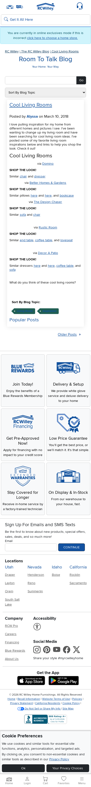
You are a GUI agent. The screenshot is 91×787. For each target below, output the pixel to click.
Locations (14, 561)
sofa (23, 215)
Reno (31, 583)
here (34, 196)
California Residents (47, 703)
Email (8, 541)
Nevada (34, 567)
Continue (71, 547)
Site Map (68, 708)
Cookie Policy (71, 703)
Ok (23, 768)
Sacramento (78, 583)
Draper (10, 575)
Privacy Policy (59, 759)
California (78, 567)
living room (25, 311)
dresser (40, 176)
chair (23, 176)
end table (26, 240)
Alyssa (32, 116)
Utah (9, 567)
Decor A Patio (48, 253)
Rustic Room (48, 227)
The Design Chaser (48, 202)
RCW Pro (11, 626)
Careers (11, 634)
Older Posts (67, 334)
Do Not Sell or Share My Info (39, 708)
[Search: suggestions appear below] (45, 20)
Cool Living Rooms (65, 51)
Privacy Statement (21, 703)
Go (81, 80)
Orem (9, 591)
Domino (48, 164)
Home (11, 699)
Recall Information (28, 699)
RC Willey (12, 51)
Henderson (36, 575)
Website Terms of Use (56, 699)
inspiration (49, 311)
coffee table (43, 240)
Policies (77, 699)
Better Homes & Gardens (47, 183)
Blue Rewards (15, 651)
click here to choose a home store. (52, 38)
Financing (12, 642)
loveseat (66, 240)
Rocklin (75, 575)
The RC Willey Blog (35, 51)
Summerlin (35, 591)
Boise (56, 575)
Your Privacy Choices (67, 768)
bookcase (67, 196)
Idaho (57, 567)
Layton (10, 583)
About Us (12, 659)
